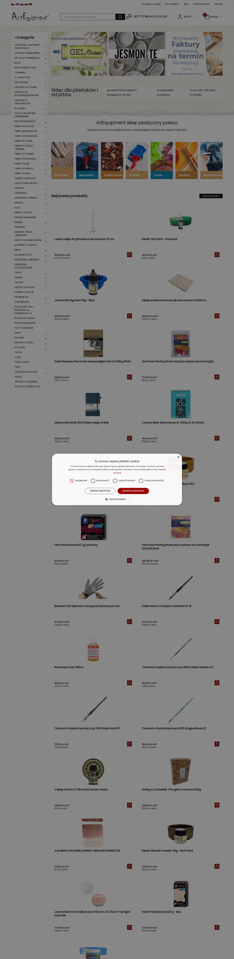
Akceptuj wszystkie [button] (133, 490)
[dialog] (117, 479)
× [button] (178, 457)
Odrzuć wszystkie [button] (100, 490)
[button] (117, 499)
